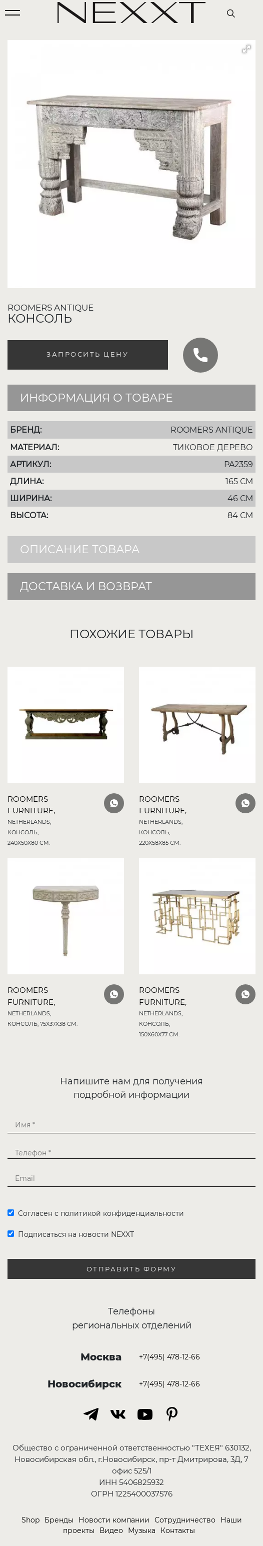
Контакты (177, 1530)
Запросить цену (87, 354)
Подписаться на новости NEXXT (71, 1234)
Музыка (142, 1530)
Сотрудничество (185, 1519)
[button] (246, 49)
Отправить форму (131, 1269)
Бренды (59, 1519)
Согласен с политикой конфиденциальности (96, 1213)
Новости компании (114, 1519)
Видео (111, 1530)
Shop (31, 1519)
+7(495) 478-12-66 (169, 1356)
